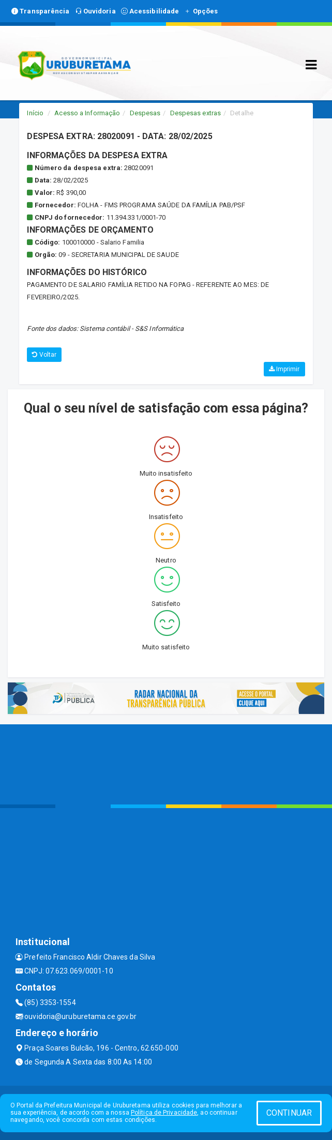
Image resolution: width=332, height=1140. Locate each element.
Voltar (44, 354)
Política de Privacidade (164, 1112)
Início (35, 113)
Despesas (145, 113)
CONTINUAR (289, 1113)
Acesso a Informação (87, 113)
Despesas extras (195, 113)
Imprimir (284, 369)
